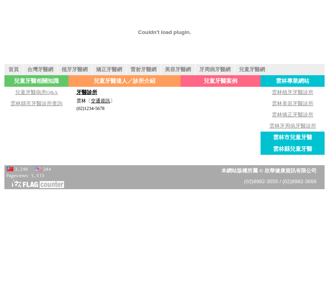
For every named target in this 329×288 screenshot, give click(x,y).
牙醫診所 (86, 92)
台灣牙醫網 (40, 69)
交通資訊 (100, 101)
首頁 (13, 69)
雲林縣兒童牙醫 (292, 149)
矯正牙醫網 (109, 69)
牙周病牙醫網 (215, 69)
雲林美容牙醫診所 (292, 103)
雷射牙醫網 (143, 69)
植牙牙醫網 (75, 69)
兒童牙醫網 (252, 69)
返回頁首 (322, 281)
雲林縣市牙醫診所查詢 (36, 103)
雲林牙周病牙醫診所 (292, 126)
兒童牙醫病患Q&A (36, 92)
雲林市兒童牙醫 (292, 137)
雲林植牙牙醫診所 (292, 92)
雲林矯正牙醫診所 (292, 115)
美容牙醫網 (178, 69)
